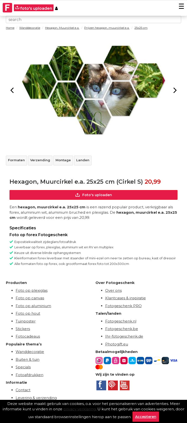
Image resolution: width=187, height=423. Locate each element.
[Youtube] (125, 385)
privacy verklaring (79, 409)
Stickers (23, 328)
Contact (23, 390)
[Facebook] (101, 385)
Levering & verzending (36, 397)
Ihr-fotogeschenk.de (124, 336)
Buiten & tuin (27, 359)
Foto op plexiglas (31, 290)
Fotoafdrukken (29, 375)
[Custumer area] (56, 7)
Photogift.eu (116, 344)
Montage (63, 160)
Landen (82, 160)
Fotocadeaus (28, 336)
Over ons (113, 290)
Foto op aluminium (33, 305)
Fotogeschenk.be (121, 328)
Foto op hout (28, 313)
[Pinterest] (113, 385)
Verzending (40, 160)
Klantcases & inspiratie (125, 298)
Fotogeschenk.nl (120, 321)
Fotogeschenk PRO (123, 305)
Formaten (16, 160)
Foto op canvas (30, 298)
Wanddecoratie (30, 351)
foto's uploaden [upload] (33, 8)
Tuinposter (26, 321)
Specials (23, 367)
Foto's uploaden (93, 195)
